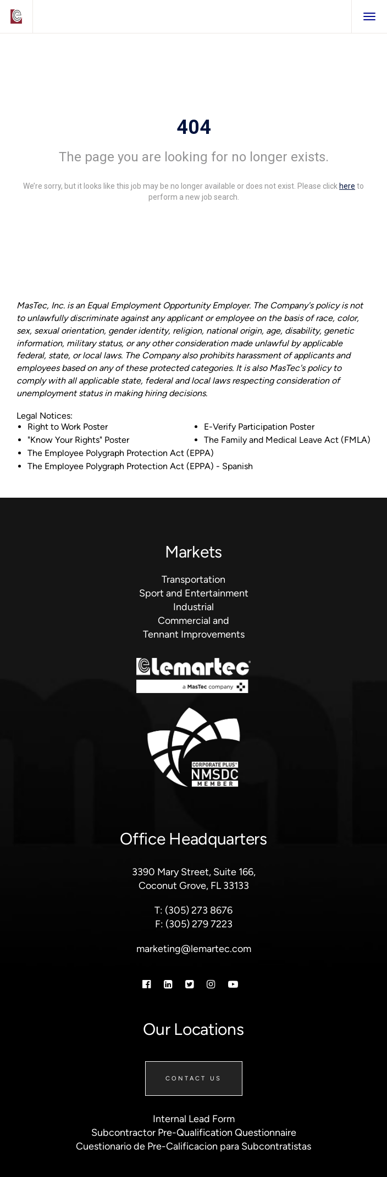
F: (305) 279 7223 (194, 924)
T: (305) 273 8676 (193, 910)
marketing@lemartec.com (193, 949)
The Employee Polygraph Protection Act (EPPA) (120, 453)
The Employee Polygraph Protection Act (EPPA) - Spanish (140, 466)
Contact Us (193, 1078)
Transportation (193, 579)
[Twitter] (189, 984)
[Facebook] (146, 984)
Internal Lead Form (194, 1119)
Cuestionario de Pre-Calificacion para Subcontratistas (193, 1146)
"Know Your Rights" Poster (78, 440)
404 (193, 127)
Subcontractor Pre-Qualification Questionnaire (193, 1133)
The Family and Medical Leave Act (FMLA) (287, 440)
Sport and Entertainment (193, 593)
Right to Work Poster (67, 426)
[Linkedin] (168, 984)
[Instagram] (211, 984)
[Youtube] (233, 984)
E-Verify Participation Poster (259, 426)
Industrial (193, 607)
